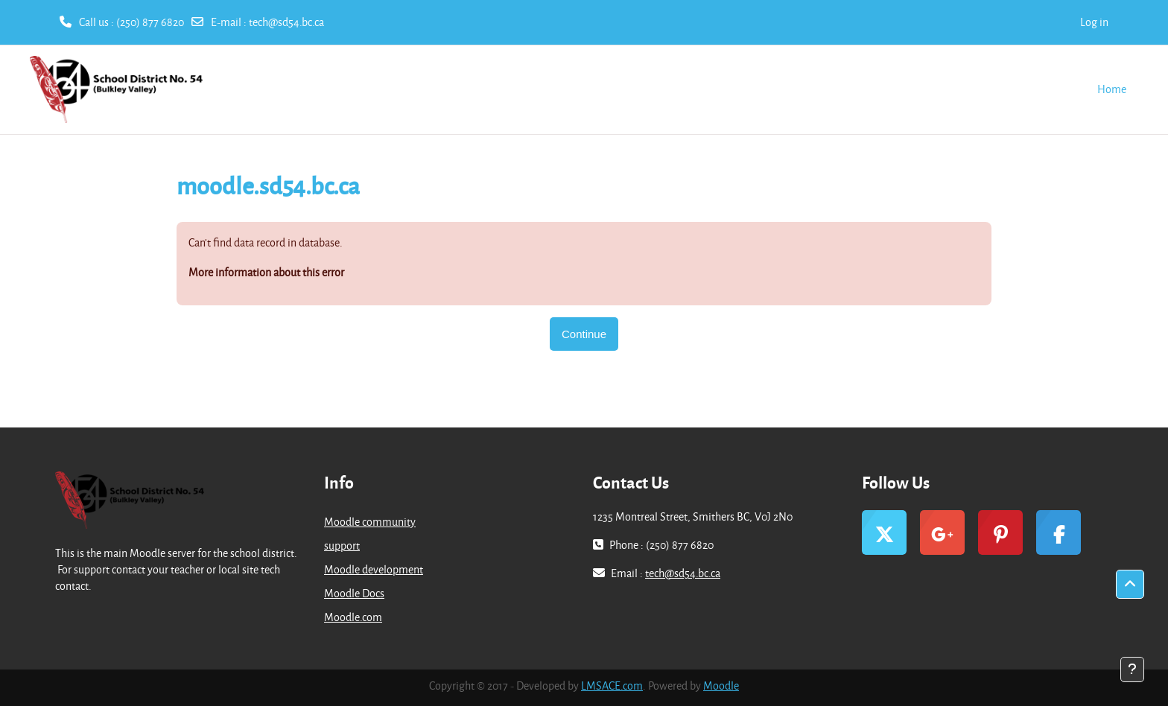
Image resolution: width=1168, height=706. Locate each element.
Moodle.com (353, 617)
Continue (584, 334)
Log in (1094, 22)
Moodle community (370, 522)
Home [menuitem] (1111, 89)
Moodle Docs (354, 593)
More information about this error (266, 272)
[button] (1130, 585)
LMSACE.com (612, 685)
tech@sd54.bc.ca (286, 22)
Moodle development (373, 569)
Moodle (721, 685)
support (342, 545)
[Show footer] (1132, 669)
